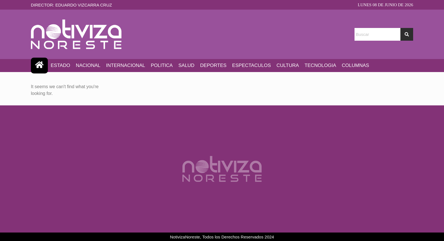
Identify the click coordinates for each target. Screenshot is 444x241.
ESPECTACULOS (251, 65)
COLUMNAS (355, 65)
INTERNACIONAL (125, 65)
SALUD (186, 65)
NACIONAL (88, 65)
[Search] (406, 34)
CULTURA (288, 65)
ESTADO (60, 65)
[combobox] (377, 34)
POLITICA (161, 65)
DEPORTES (213, 65)
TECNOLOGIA (320, 65)
